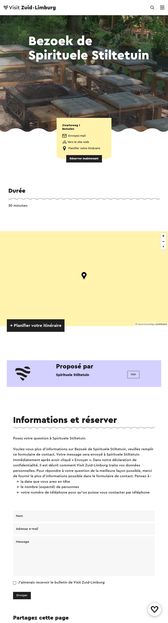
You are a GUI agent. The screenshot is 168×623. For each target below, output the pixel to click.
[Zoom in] (163, 236)
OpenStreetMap (146, 324)
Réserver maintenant (84, 158)
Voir (133, 374)
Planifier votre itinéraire (84, 148)
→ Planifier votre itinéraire (35, 325)
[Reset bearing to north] (163, 247)
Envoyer (21, 595)
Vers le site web (78, 142)
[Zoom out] (163, 241)
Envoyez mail (77, 135)
